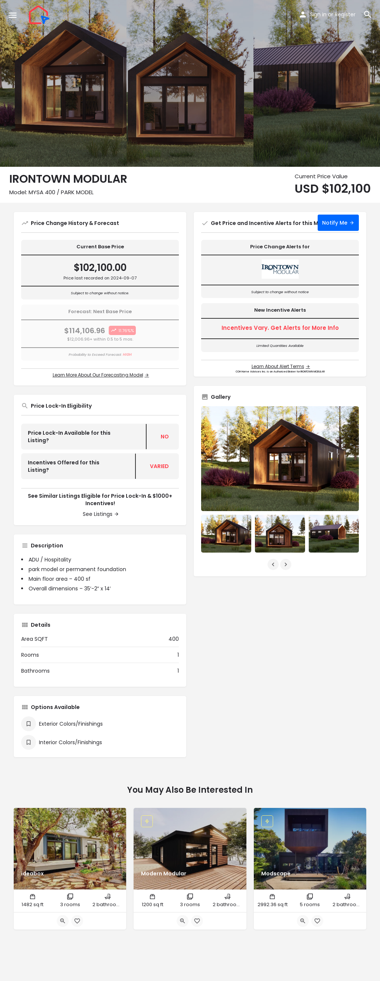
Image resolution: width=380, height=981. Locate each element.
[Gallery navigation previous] (274, 564)
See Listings (97, 514)
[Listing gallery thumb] (280, 458)
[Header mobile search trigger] (368, 14)
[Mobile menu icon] (12, 15)
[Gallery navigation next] (286, 564)
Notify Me (334, 222)
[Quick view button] (63, 921)
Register (345, 14)
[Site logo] (40, 15)
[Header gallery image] (63, 83)
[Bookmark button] (77, 921)
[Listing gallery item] (226, 533)
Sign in (318, 14)
